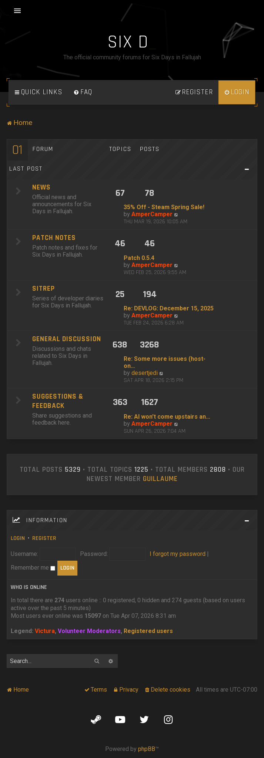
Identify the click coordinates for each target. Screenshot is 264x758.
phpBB (146, 748)
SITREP (43, 288)
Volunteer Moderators (89, 631)
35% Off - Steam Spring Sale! (164, 207)
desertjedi (144, 372)
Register (44, 538)
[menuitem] (83, 92)
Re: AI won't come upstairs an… (167, 416)
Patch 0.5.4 (139, 257)
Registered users (148, 631)
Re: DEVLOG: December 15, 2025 (169, 308)
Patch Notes (54, 238)
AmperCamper (152, 214)
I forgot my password (177, 553)
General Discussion (66, 339)
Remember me (33, 567)
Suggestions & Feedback (57, 401)
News (41, 187)
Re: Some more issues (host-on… (164, 362)
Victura (45, 631)
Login (18, 538)
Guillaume (160, 479)
